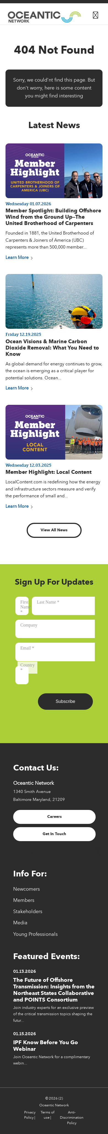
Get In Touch (54, 834)
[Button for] (95, 14)
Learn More (19, 257)
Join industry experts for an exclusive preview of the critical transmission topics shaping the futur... (53, 1014)
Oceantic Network (54, 1105)
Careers (54, 816)
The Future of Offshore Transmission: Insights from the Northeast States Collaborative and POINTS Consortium (54, 990)
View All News (54, 530)
